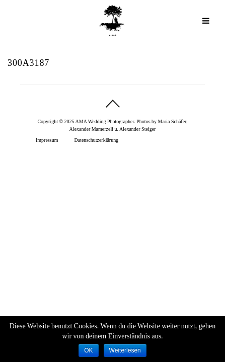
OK (88, 350)
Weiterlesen (125, 350)
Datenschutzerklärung (96, 140)
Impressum (47, 140)
